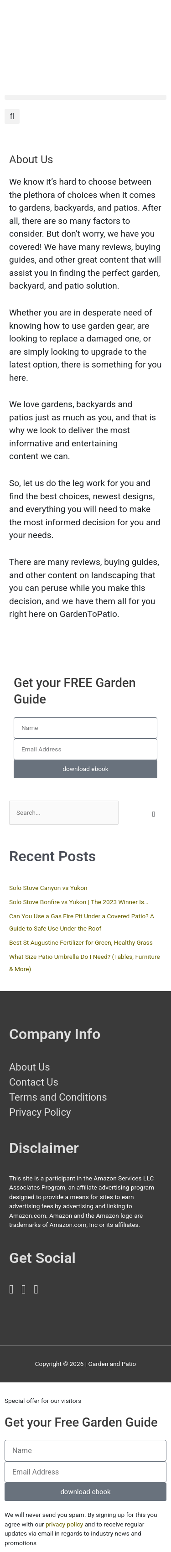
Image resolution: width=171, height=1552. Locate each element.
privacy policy (64, 1524)
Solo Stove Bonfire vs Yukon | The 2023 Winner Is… (78, 901)
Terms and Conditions (58, 1097)
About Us (29, 1067)
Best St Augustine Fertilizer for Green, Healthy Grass (81, 942)
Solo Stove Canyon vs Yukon (48, 887)
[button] (85, 97)
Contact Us (33, 1082)
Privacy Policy (40, 1112)
